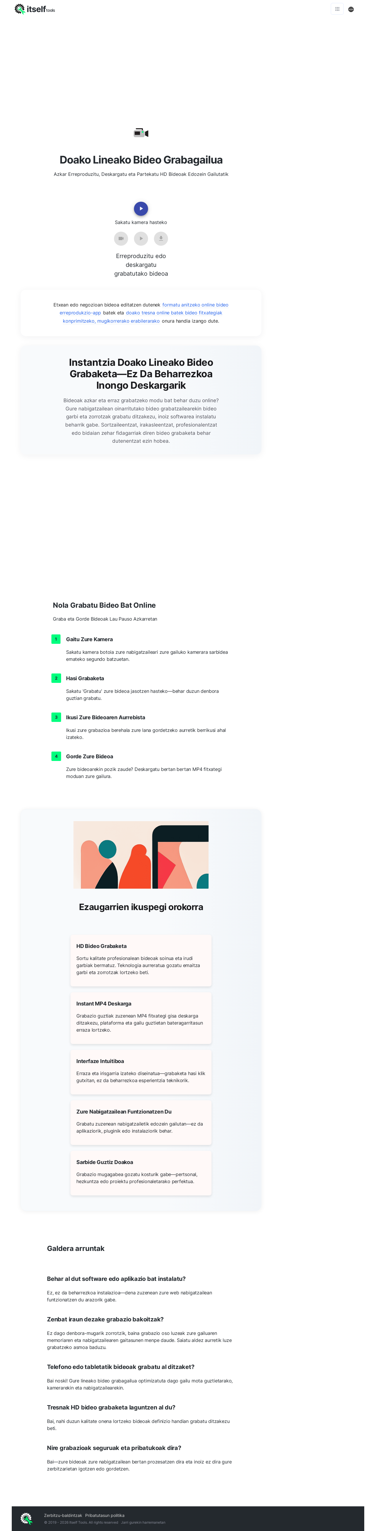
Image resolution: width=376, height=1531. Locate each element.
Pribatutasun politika (105, 1515)
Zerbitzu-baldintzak (63, 1515)
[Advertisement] (188, 62)
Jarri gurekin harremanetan (143, 1522)
